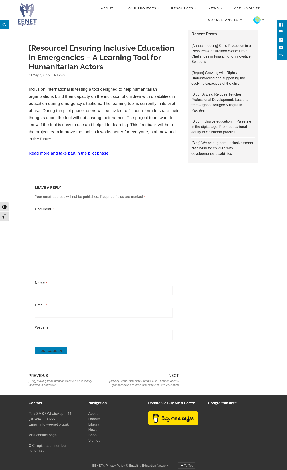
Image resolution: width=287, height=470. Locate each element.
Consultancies (223, 19)
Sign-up (94, 440)
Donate (94, 419)
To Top (188, 465)
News (213, 8)
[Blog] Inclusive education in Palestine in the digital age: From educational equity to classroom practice (221, 126)
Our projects (142, 8)
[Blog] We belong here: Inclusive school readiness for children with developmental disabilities (222, 148)
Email (41, 305)
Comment (44, 209)
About (107, 8)
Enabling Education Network (149, 465)
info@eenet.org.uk (54, 424)
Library (93, 424)
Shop (92, 435)
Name (41, 283)
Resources (182, 8)
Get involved (247, 8)
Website (42, 327)
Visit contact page (43, 435)
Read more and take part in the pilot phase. (70, 153)
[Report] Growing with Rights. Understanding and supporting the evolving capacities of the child (218, 78)
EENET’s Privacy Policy (108, 465)
